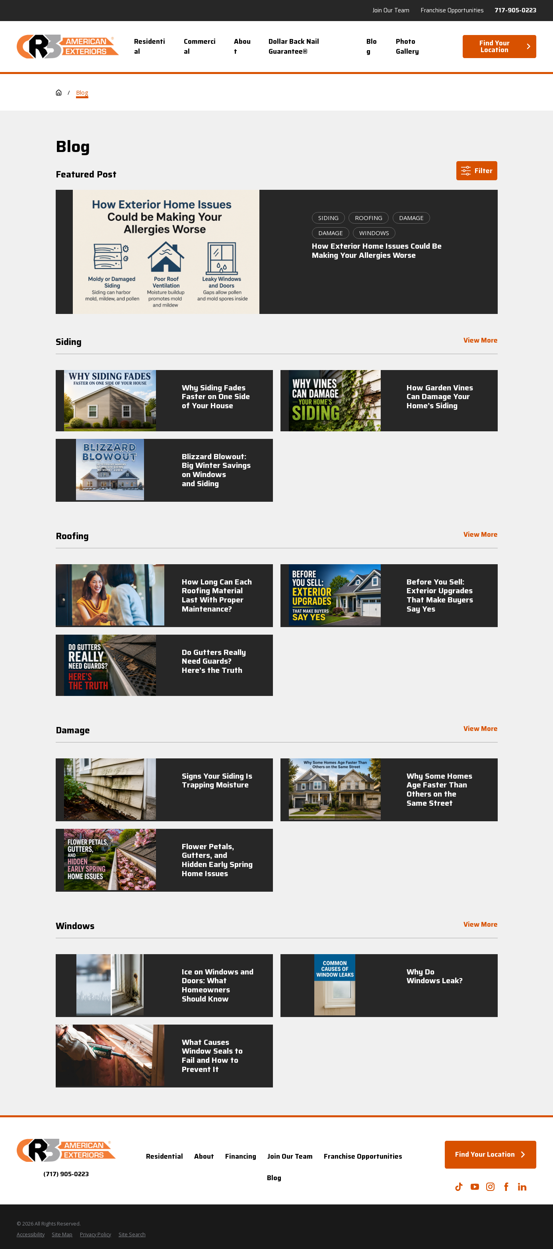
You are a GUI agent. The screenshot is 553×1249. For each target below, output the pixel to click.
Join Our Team (290, 1156)
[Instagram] (490, 1187)
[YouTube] (475, 1187)
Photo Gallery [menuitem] (407, 46)
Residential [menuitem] (149, 46)
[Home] (68, 46)
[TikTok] (459, 1187)
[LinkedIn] (522, 1187)
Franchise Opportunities (363, 1156)
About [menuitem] (242, 46)
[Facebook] (506, 1187)
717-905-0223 (515, 11)
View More (480, 341)
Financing (240, 1156)
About (204, 1156)
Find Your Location (505, 46)
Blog (274, 1178)
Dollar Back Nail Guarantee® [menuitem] (294, 46)
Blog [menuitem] (371, 46)
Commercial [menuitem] (200, 46)
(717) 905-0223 (66, 1174)
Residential (164, 1156)
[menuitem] (31, 1235)
